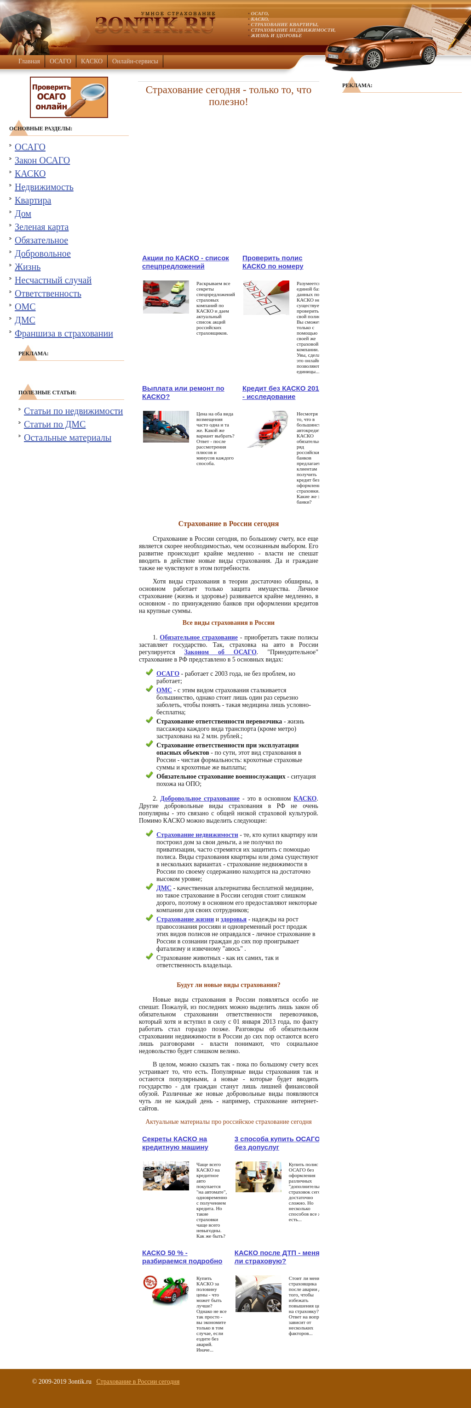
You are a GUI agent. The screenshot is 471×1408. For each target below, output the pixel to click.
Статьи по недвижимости (73, 411)
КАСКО (92, 61)
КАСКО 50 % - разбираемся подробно (182, 1257)
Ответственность (48, 293)
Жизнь (27, 267)
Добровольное (43, 253)
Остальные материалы (67, 437)
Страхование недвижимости (197, 834)
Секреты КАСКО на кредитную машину (175, 1143)
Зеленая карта (42, 227)
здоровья (234, 919)
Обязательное (41, 240)
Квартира (33, 200)
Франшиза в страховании (64, 333)
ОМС (25, 307)
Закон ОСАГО (42, 160)
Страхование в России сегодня (137, 1381)
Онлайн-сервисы (135, 61)
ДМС (25, 320)
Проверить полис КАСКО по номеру (273, 262)
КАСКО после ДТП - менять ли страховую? (281, 1257)
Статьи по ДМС (55, 424)
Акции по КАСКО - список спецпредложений (185, 262)
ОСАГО (60, 61)
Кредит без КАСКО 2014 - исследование (282, 392)
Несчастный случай (53, 280)
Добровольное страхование (200, 798)
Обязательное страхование (199, 637)
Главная (29, 61)
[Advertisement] (228, 180)
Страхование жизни (185, 919)
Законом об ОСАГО (220, 652)
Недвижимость (44, 187)
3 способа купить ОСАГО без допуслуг (277, 1143)
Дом (23, 213)
